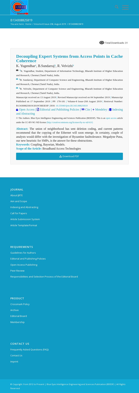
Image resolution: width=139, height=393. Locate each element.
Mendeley (100, 109)
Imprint (14, 361)
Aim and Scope (18, 201)
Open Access (27, 109)
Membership (17, 322)
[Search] (114, 7)
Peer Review (17, 270)
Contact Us (16, 355)
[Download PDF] (69, 156)
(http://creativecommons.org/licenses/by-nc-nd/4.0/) (70, 122)
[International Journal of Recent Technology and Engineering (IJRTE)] (57, 7)
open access (111, 118)
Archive (14, 310)
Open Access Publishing (23, 264)
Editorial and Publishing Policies (59, 109)
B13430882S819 (21, 20)
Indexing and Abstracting (24, 207)
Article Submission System (25, 219)
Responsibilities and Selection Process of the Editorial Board (44, 276)
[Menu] (123, 7)
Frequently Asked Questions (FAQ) (29, 349)
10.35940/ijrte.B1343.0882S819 (72, 105)
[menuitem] (114, 7)
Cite (87, 109)
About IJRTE (16, 195)
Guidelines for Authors (23, 252)
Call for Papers (18, 213)
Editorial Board (18, 316)
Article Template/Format (23, 225)
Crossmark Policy (20, 304)
